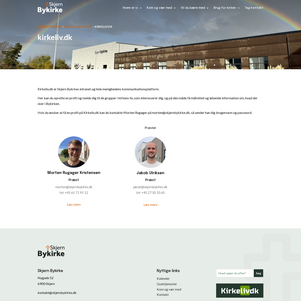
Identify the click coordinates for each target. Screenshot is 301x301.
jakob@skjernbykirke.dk (150, 187)
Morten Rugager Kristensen (73, 173)
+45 (68, 192)
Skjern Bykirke (49, 26)
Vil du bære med (193, 7)
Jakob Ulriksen (150, 173)
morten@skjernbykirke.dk (73, 187)
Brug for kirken (225, 7)
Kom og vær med (159, 7)
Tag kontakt (254, 7)
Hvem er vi (130, 7)
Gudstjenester (167, 284)
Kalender (163, 278)
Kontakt (163, 294)
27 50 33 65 (156, 192)
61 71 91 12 (79, 192)
